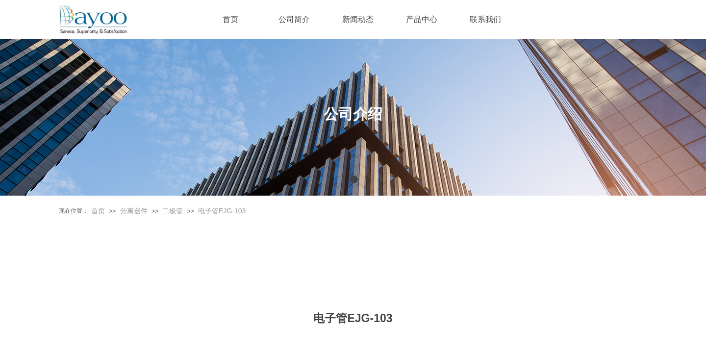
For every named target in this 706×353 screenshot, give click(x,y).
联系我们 (485, 19)
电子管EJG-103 (222, 211)
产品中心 (421, 19)
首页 (98, 211)
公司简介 (294, 19)
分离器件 (134, 211)
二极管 (172, 211)
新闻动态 (358, 19)
